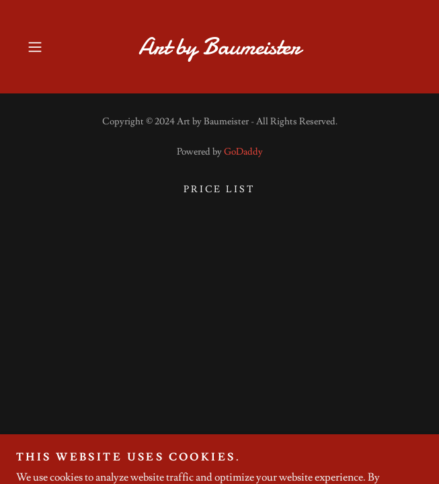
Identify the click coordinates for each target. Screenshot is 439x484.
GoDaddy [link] (243, 152)
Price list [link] (220, 190)
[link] (219, 46)
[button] (51, 47)
